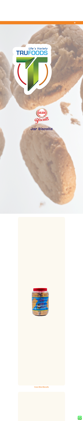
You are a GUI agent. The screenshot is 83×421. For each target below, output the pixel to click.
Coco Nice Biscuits (41, 387)
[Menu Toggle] (75, 22)
